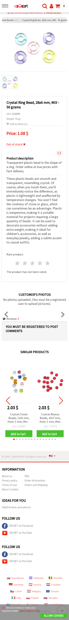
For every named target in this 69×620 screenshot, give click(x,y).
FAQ (26, 476)
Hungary (34, 591)
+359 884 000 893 (52, 13)
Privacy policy (9, 480)
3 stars (32, 263)
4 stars (40, 263)
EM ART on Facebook (17, 526)
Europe (52, 591)
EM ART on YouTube (17, 533)
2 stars (25, 263)
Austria (35, 584)
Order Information (34, 480)
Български (15, 578)
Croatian (53, 584)
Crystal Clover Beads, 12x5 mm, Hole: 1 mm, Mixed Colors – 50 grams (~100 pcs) (19, 418)
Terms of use (9, 485)
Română (55, 578)
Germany (16, 584)
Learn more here (28, 610)
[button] (14, 439)
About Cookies (10, 489)
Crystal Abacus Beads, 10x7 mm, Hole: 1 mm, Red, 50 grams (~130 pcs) (50, 418)
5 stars (47, 263)
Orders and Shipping (36, 485)
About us (7, 476)
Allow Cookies (53, 615)
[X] (3, 607)
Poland (32, 598)
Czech (16, 591)
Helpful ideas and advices (16, 507)
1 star (17, 263)
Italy (16, 598)
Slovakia (51, 598)
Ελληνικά (36, 578)
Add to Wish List (16, 124)
